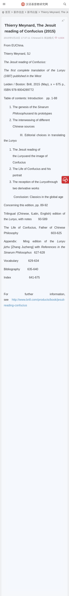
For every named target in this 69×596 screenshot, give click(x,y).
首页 (7, 12)
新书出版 (32, 12)
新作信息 (19, 12)
